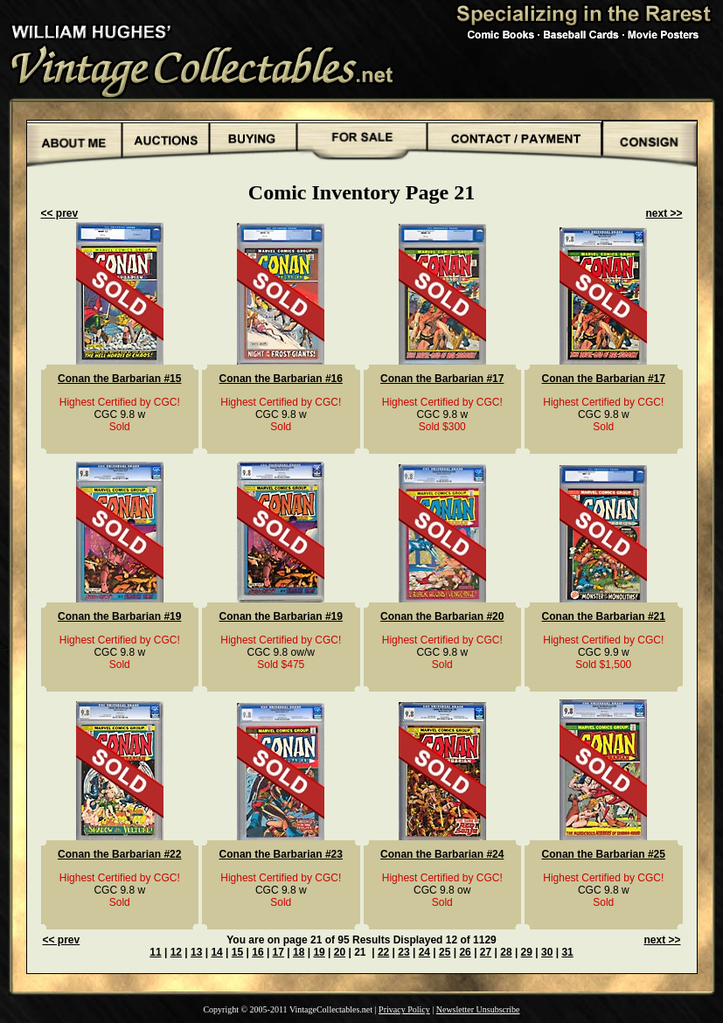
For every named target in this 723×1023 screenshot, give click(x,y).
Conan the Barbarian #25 (603, 854)
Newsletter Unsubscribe (478, 1009)
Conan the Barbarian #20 (442, 616)
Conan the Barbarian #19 (119, 616)
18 (298, 952)
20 (339, 952)
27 (485, 952)
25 (444, 952)
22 (383, 952)
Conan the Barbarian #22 (119, 854)
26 (464, 952)
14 (216, 952)
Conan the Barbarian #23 (281, 854)
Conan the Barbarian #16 (281, 378)
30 (547, 952)
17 (278, 952)
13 (196, 952)
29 (526, 952)
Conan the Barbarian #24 (442, 854)
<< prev (60, 213)
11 (155, 952)
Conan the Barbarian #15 (119, 378)
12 (176, 952)
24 (424, 952)
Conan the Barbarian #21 (603, 616)
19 (318, 952)
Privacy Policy (404, 1009)
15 (237, 952)
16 (257, 952)
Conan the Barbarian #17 (442, 378)
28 (505, 952)
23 (403, 952)
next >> (663, 213)
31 (567, 952)
